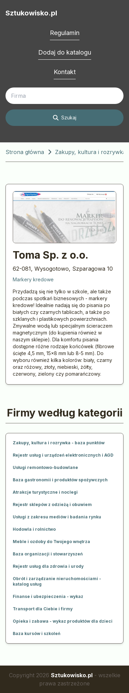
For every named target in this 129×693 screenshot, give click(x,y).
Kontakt (65, 71)
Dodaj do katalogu (64, 52)
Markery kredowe (33, 279)
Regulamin (64, 32)
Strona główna (25, 152)
